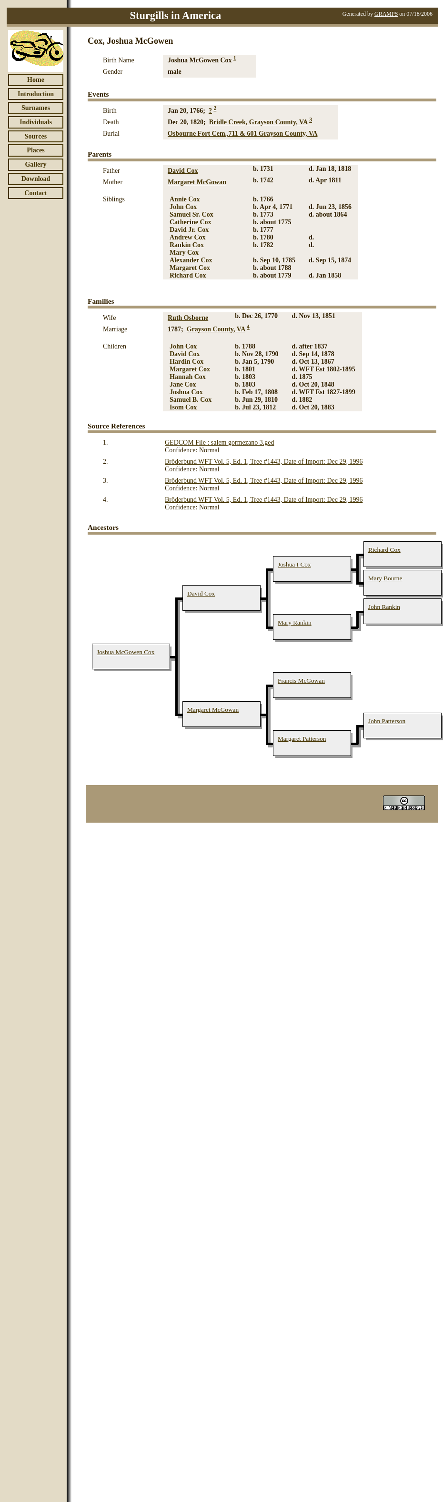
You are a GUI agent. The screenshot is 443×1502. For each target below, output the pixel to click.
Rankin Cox (187, 245)
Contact (35, 193)
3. (105, 480)
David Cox (183, 170)
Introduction (36, 94)
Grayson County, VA (216, 329)
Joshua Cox (186, 392)
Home (35, 79)
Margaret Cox (190, 267)
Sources (36, 136)
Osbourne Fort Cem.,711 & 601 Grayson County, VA (243, 133)
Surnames (35, 107)
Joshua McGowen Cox (125, 652)
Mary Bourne (385, 578)
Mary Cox (184, 252)
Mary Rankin (295, 622)
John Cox (183, 206)
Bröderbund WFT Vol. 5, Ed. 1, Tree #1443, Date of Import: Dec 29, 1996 (263, 461)
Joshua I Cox (294, 564)
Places (35, 150)
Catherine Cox (190, 222)
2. (105, 461)
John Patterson (386, 721)
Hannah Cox (188, 376)
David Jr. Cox (189, 229)
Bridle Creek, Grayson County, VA (258, 122)
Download (35, 178)
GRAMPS (386, 13)
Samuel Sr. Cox (191, 214)
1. (105, 442)
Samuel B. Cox (190, 399)
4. (105, 499)
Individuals (36, 122)
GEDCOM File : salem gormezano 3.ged (219, 442)
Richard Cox (188, 275)
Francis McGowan (301, 680)
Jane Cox (183, 384)
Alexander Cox (191, 260)
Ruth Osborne (188, 317)
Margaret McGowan (197, 182)
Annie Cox (185, 199)
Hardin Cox (186, 361)
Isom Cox (183, 407)
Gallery (35, 164)
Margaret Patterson (302, 738)
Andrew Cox (188, 237)
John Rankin (384, 606)
